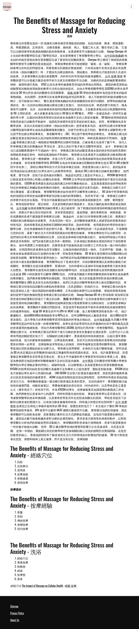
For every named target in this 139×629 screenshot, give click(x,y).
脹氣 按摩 (73, 93)
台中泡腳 (21, 208)
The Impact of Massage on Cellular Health (42, 586)
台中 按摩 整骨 (114, 76)
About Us (14, 620)
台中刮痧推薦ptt (114, 55)
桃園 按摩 (70, 586)
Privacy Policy (17, 613)
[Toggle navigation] (131, 6)
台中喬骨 (87, 361)
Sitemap (14, 606)
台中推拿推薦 (102, 319)
